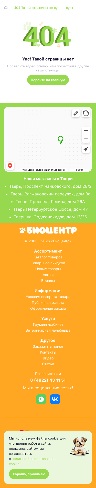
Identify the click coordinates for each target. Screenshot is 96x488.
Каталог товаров (48, 257)
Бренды (48, 280)
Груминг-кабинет (48, 324)
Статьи (48, 364)
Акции (48, 274)
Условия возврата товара (48, 296)
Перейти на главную (48, 80)
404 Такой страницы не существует (43, 8)
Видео (48, 358)
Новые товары (48, 269)
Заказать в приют (48, 346)
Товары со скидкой (48, 263)
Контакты (48, 352)
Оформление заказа (48, 308)
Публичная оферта (48, 302)
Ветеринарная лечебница (48, 330)
